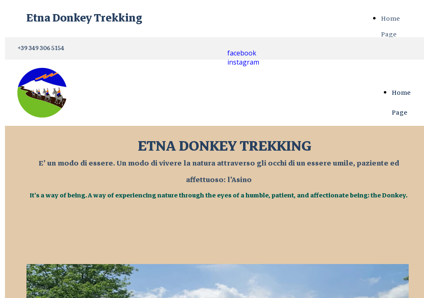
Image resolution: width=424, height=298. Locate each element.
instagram (243, 62)
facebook (241, 53)
